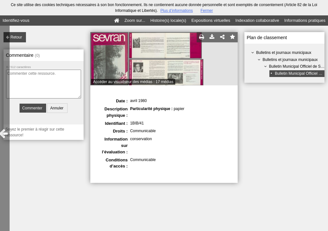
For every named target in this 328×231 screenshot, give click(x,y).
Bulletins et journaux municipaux (283, 52)
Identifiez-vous (16, 20)
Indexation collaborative (257, 20)
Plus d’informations (176, 10)
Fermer (207, 10)
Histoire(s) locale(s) (168, 20)
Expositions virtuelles (210, 20)
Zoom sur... (134, 20)
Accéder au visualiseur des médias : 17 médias (133, 82)
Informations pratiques (304, 20)
